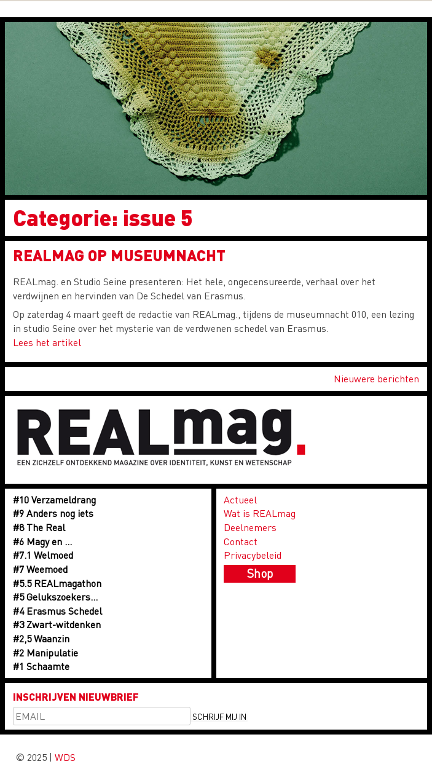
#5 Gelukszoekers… (55, 596)
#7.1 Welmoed (43, 554)
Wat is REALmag (260, 512)
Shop (260, 573)
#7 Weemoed (40, 568)
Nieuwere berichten (376, 378)
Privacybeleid (252, 554)
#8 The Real (39, 527)
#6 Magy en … (42, 541)
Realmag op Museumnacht (119, 255)
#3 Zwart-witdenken (57, 624)
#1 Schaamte (41, 666)
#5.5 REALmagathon (57, 583)
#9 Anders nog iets (53, 512)
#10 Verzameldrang (54, 499)
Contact (240, 541)
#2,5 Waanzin (41, 638)
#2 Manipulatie (45, 652)
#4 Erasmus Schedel (57, 610)
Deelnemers (250, 527)
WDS (65, 756)
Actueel (240, 499)
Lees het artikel (47, 342)
